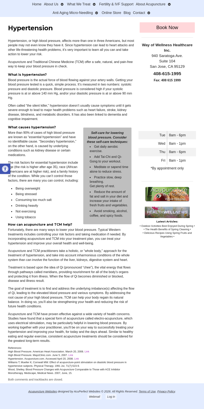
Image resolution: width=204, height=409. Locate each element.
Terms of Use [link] (147, 391)
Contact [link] (139, 13)
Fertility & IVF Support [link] (116, 4)
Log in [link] (111, 396)
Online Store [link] (111, 13)
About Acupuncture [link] (151, 4)
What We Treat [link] (78, 4)
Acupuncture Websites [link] (42, 391)
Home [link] (36, 4)
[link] (5, 169)
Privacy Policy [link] (166, 391)
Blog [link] (127, 13)
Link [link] (86, 351)
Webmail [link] (94, 396)
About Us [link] (51, 4)
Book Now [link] (167, 27)
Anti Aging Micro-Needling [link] (73, 13)
